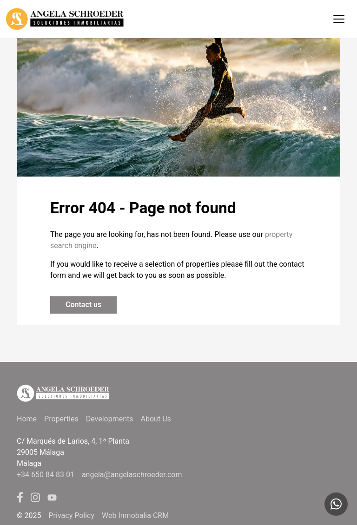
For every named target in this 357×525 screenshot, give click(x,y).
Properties (61, 418)
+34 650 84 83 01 (45, 474)
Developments (109, 418)
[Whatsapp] (336, 504)
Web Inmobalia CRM (135, 515)
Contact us (83, 304)
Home (27, 418)
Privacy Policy (72, 515)
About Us (156, 418)
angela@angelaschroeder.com (132, 474)
